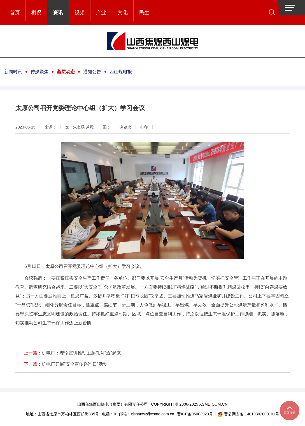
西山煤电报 (121, 71)
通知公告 (92, 71)
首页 (15, 12)
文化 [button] (123, 12)
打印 (144, 127)
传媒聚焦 (39, 71)
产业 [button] (101, 12)
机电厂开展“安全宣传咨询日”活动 (75, 364)
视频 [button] (79, 12)
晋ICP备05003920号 (195, 414)
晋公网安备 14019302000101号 (248, 414)
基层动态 (66, 71)
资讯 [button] (58, 12)
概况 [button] (36, 12)
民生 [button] (144, 12)
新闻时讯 (13, 71)
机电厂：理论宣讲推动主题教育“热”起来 (81, 353)
